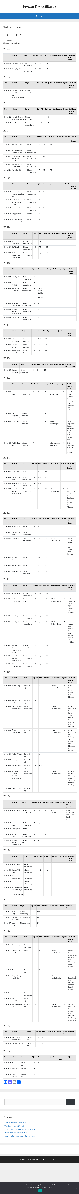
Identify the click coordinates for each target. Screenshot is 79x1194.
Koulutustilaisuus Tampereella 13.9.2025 (19, 1136)
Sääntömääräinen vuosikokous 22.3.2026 (19, 1129)
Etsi (5, 1097)
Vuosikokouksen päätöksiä (14, 1126)
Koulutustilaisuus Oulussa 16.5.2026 (18, 1123)
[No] (76, 1188)
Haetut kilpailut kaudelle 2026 (15, 1133)
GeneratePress (54, 1159)
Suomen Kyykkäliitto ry (39, 6)
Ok (40, 1191)
